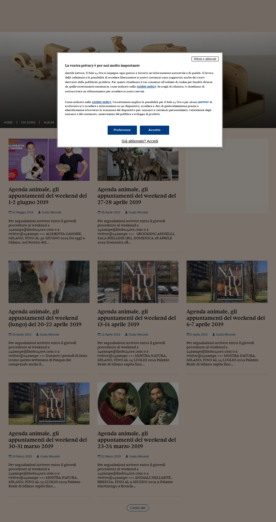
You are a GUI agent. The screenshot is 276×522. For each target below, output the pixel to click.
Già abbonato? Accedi (140, 141)
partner (203, 101)
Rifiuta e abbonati (205, 59)
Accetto (154, 130)
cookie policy (146, 86)
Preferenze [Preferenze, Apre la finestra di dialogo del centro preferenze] (122, 130)
